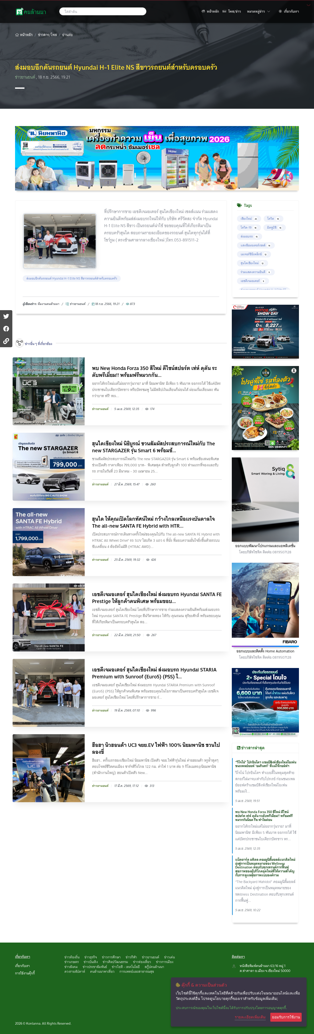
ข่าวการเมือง (164, 962)
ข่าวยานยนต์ (25, 77)
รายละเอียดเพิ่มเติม (250, 1016)
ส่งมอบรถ (249, 236)
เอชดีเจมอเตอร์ (253, 281)
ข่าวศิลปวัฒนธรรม (115, 962)
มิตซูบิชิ (274, 227)
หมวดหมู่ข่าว (258, 11)
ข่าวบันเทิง (91, 962)
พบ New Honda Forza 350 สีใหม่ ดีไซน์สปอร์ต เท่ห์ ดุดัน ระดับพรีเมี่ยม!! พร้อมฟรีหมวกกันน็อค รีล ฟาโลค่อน (264, 816)
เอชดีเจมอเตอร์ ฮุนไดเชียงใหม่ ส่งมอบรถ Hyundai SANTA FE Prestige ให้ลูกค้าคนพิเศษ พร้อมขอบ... (157, 598)
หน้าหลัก (210, 11)
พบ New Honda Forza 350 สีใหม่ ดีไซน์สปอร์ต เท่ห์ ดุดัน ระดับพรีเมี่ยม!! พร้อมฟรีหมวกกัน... (154, 372)
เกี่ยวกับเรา (289, 11)
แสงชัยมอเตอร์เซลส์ (256, 245)
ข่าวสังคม (71, 967)
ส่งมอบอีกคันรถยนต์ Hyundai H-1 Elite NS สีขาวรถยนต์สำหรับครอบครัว (71, 278)
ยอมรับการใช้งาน (286, 1017)
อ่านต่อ (67, 35)
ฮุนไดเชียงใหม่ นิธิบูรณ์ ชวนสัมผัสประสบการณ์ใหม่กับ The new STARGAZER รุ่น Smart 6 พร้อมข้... (153, 447)
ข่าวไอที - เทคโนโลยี (126, 967)
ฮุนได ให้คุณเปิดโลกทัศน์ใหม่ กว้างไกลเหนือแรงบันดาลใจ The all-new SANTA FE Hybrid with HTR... (153, 522)
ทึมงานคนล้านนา (48, 304)
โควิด (273, 218)
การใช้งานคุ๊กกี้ (25, 973)
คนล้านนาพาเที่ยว (102, 971)
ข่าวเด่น (169, 957)
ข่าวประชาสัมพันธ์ (95, 967)
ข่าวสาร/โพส (47, 35)
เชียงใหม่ (249, 218)
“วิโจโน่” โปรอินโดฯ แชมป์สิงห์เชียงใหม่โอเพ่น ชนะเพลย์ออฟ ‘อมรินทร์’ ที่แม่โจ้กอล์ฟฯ (265, 764)
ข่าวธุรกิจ (90, 957)
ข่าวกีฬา (131, 957)
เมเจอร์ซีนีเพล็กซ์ (254, 254)
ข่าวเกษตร (71, 962)
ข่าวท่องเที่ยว (142, 962)
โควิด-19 (249, 227)
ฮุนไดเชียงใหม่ (252, 263)
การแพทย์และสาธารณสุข (136, 971)
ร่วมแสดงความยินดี (256, 272)
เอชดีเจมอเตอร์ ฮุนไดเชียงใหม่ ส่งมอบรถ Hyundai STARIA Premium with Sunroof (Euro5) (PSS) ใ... (154, 673)
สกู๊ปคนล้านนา (154, 967)
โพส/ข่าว (232, 11)
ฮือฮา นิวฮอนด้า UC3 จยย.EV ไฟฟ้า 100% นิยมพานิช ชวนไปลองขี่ (156, 748)
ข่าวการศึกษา (111, 957)
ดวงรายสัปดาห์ (74, 971)
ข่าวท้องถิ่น (71, 957)
